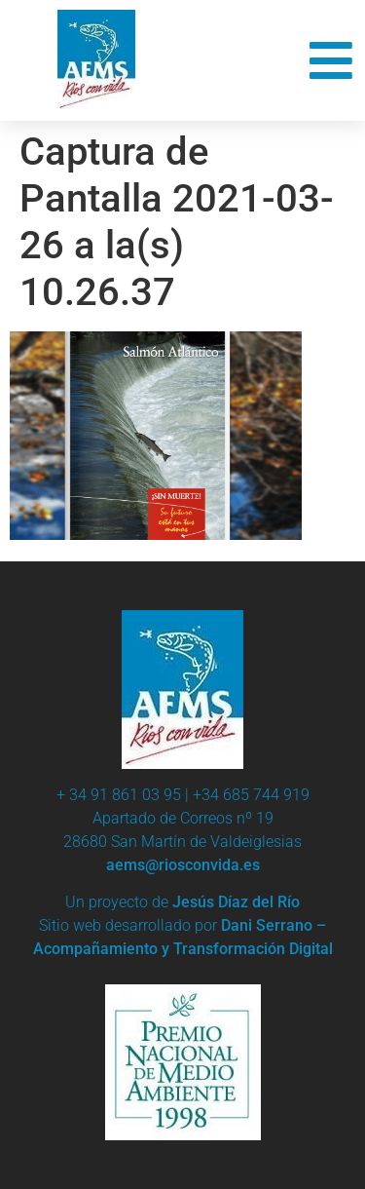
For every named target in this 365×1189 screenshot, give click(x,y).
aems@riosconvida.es (183, 865)
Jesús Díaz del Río (236, 902)
